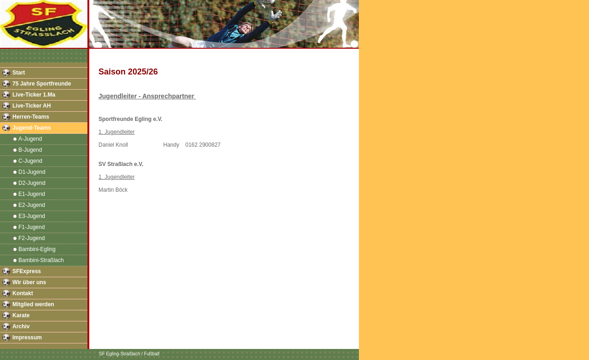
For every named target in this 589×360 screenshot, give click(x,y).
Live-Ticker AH (31, 106)
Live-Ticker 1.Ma (33, 94)
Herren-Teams (30, 117)
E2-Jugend (31, 205)
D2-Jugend (32, 183)
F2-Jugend (31, 238)
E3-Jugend (31, 216)
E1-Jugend (31, 194)
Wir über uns (29, 282)
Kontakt (22, 293)
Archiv (20, 326)
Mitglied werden (33, 304)
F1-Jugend (31, 227)
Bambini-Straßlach (41, 260)
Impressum (27, 337)
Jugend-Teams (31, 128)
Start (18, 72)
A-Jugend (30, 139)
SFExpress (26, 271)
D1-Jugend (32, 172)
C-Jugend (30, 161)
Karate (20, 315)
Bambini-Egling (37, 249)
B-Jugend (30, 150)
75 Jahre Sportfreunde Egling (41, 85)
